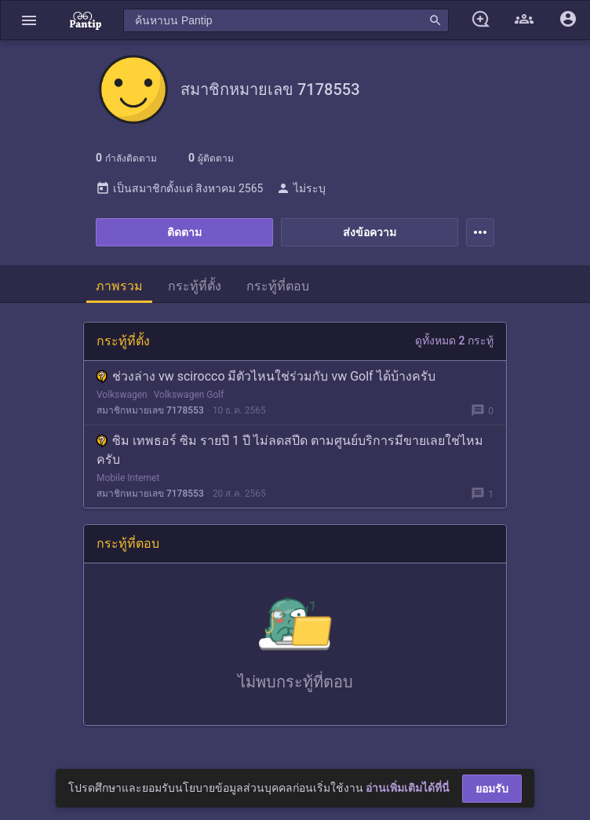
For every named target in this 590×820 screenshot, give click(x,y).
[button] (29, 20)
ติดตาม (184, 232)
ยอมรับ (491, 788)
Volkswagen (122, 394)
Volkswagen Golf (189, 394)
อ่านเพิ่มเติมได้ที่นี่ (408, 788)
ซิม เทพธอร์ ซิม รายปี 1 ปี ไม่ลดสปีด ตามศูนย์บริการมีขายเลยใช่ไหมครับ (290, 450)
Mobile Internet (128, 477)
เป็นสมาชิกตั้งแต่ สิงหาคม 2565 (179, 188)
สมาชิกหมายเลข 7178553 (150, 410)
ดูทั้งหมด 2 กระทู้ (454, 340)
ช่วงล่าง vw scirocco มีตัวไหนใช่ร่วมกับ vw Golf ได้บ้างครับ (266, 376)
